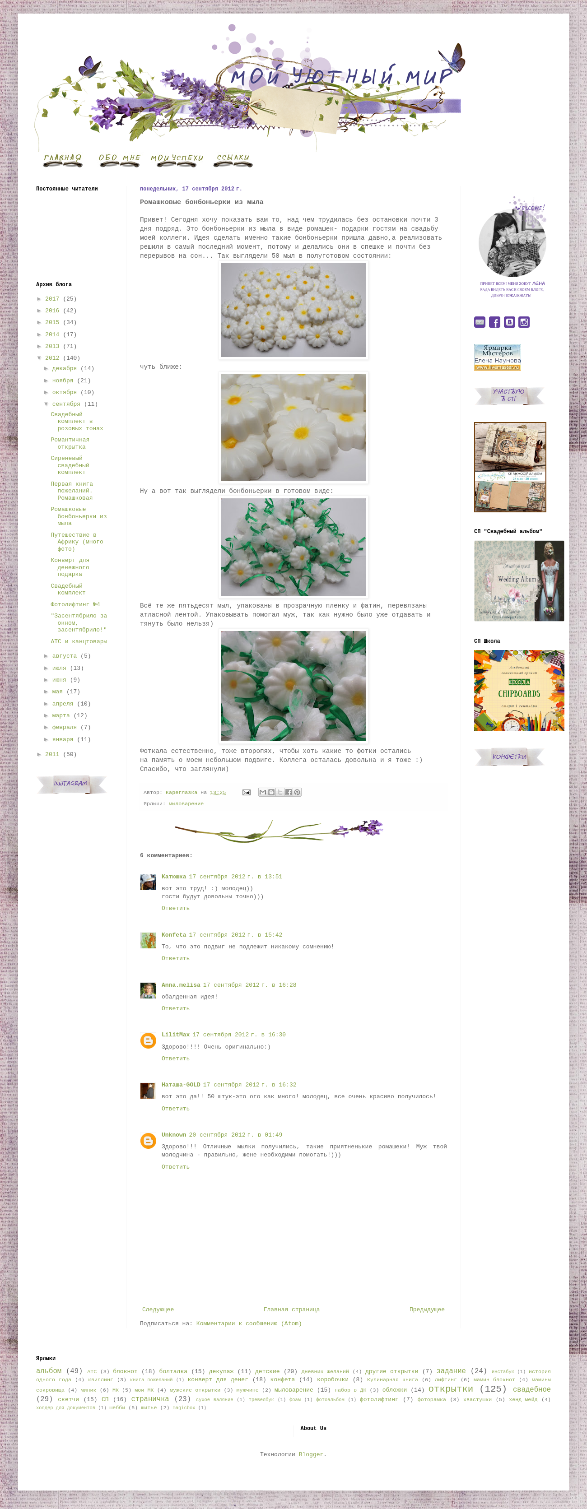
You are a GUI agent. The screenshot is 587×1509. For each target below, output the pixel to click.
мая (57, 691)
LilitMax (176, 1034)
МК (115, 1390)
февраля (64, 727)
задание (451, 1371)
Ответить (176, 908)
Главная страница (292, 1309)
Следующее (158, 1309)
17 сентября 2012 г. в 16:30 (239, 1034)
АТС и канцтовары (79, 641)
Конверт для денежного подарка (70, 567)
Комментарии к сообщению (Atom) (249, 1323)
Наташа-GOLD (181, 1085)
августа (64, 656)
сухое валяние (214, 1399)
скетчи (68, 1399)
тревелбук (261, 1399)
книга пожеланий (151, 1380)
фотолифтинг (379, 1399)
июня (59, 680)
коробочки (333, 1379)
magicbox (183, 1408)
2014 (52, 334)
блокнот (125, 1371)
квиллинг (100, 1380)
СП (105, 1399)
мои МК (144, 1390)
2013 (52, 346)
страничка (150, 1399)
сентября (66, 404)
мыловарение (186, 804)
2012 (52, 358)
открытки (450, 1389)
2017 (52, 299)
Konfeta (174, 935)
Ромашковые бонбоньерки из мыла (79, 516)
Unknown (174, 1135)
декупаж (221, 1371)
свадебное (532, 1390)
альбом (48, 1371)
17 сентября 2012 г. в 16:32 (250, 1085)
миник (88, 1390)
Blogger (311, 1454)
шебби (117, 1408)
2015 (52, 322)
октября (64, 392)
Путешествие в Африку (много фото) (77, 542)
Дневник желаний (325, 1372)
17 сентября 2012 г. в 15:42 (236, 935)
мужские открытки (195, 1390)
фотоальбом (330, 1399)
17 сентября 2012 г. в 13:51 (236, 876)
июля (59, 668)
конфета (282, 1379)
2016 (52, 310)
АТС (92, 1372)
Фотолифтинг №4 (75, 604)
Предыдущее (427, 1309)
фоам (295, 1399)
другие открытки (391, 1371)
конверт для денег (218, 1379)
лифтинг (446, 1380)
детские (267, 1371)
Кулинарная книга (392, 1380)
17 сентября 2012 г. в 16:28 (250, 985)
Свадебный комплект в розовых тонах (77, 421)
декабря (64, 368)
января (63, 739)
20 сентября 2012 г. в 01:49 (236, 1135)
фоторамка (432, 1400)
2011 (52, 754)
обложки (394, 1390)
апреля (63, 704)
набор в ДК (350, 1390)
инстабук (503, 1371)
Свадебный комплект (68, 590)
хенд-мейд (523, 1400)
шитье (149, 1408)
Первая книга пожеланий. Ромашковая (72, 491)
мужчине (248, 1390)
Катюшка (174, 876)
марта (61, 715)
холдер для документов (65, 1408)
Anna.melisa (181, 985)
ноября (63, 380)
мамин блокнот (494, 1380)
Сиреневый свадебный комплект (70, 465)
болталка (173, 1371)
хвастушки (477, 1400)
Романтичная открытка (70, 443)
